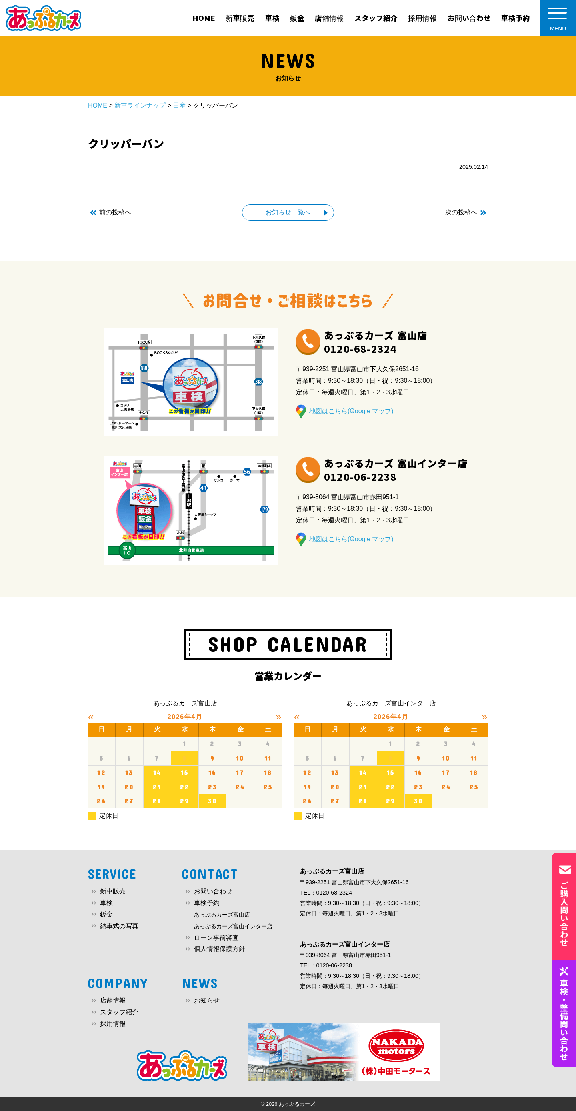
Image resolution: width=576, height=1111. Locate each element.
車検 (106, 902)
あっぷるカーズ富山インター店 (233, 926)
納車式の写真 (119, 926)
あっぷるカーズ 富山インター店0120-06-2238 (396, 469)
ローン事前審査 (216, 937)
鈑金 (106, 914)
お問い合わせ (213, 891)
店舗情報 (113, 1000)
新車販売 (113, 891)
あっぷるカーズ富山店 (222, 914)
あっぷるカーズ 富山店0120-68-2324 (375, 341)
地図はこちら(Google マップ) (351, 411)
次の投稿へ (461, 212)
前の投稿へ (115, 212)
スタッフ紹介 (119, 1012)
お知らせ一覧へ (288, 212)
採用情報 (113, 1023)
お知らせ (207, 1000)
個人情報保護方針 (219, 948)
